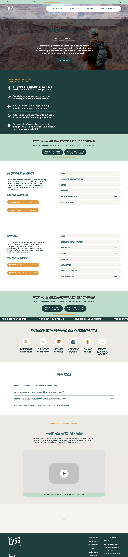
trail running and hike (112, 521)
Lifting (106, 515)
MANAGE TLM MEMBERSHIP (112, 528)
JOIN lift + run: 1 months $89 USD (22, 210)
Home (55, 40)
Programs (61, 40)
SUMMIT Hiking (70, 40)
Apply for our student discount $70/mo (64, 157)
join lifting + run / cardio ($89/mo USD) (52, 152)
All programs (74, 8)
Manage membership (108, 8)
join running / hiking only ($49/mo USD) (75, 152)
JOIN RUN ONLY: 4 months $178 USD (23, 202)
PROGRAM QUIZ (57, 8)
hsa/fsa (90, 8)
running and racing (111, 518)
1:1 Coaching (108, 525)
